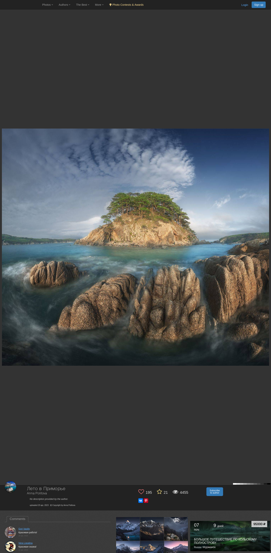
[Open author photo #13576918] (176, 529)
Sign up (258, 4)
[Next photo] (267, 242)
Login (244, 5)
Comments (17, 519)
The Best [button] (82, 4)
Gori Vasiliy (24, 529)
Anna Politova (37, 493)
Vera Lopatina (25, 543)
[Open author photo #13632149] (128, 529)
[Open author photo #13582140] (152, 529)
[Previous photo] (3, 242)
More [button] (99, 4)
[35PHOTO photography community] (20, 5)
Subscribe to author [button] (215, 491)
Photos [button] (47, 4)
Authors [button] (65, 4)
